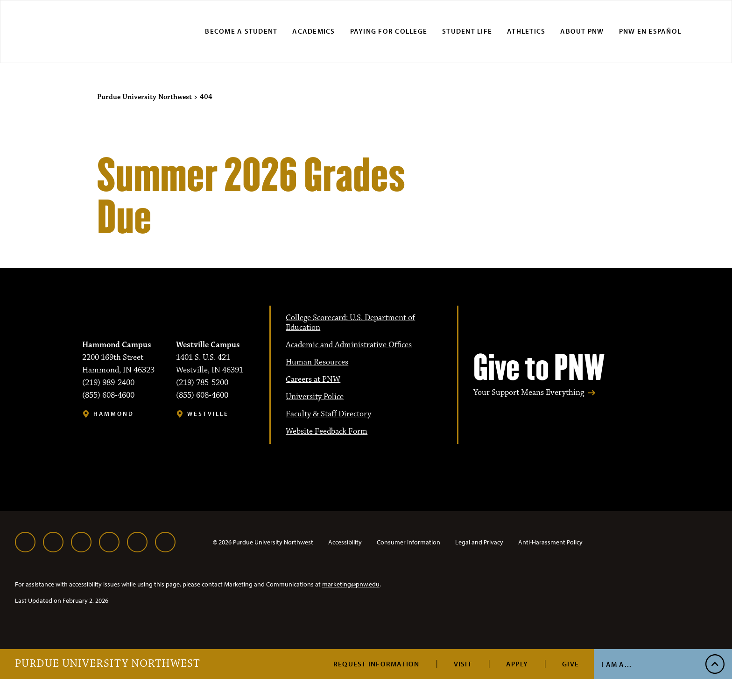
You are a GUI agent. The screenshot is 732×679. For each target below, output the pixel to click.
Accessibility (345, 542)
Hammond (113, 413)
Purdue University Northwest (107, 664)
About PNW (582, 31)
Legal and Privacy (479, 542)
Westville (208, 413)
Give (570, 663)
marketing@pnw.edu (351, 584)
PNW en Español (650, 31)
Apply (517, 663)
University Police (315, 397)
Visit (463, 663)
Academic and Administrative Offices (349, 345)
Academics (313, 31)
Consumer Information (408, 542)
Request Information (376, 663)
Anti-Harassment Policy (550, 542)
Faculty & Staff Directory (328, 414)
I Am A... (616, 664)
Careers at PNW (313, 379)
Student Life (467, 31)
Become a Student (241, 31)
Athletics (526, 31)
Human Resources (317, 362)
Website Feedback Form (326, 431)
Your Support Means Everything (528, 393)
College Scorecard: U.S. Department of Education (350, 323)
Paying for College (389, 31)
